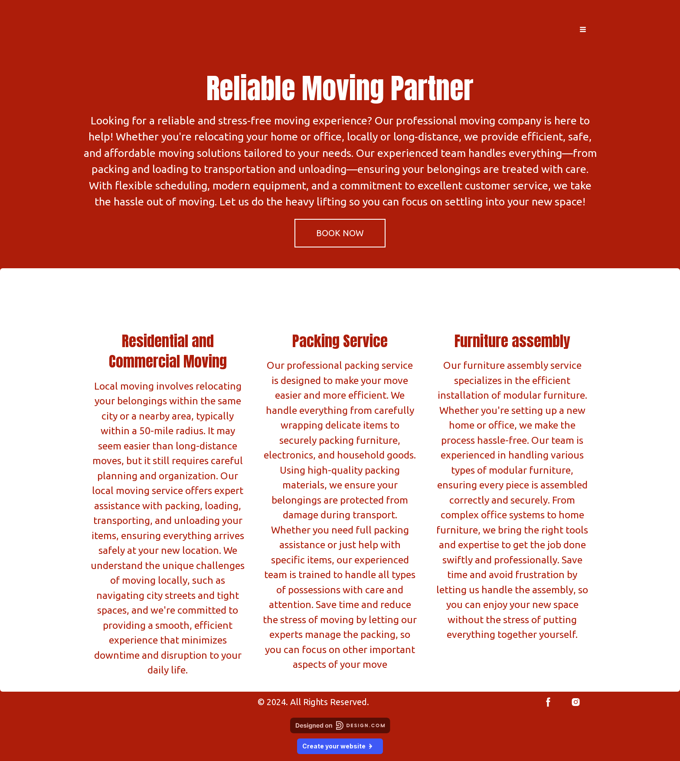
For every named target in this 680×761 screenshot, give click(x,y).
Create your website (340, 746)
